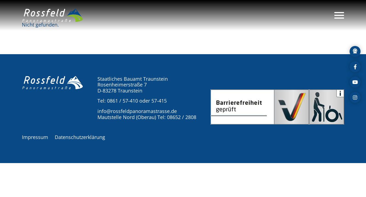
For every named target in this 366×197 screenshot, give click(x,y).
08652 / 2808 (181, 117)
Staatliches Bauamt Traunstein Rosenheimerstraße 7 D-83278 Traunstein (132, 85)
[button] (52, 15)
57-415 (159, 100)
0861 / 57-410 (122, 100)
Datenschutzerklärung (80, 137)
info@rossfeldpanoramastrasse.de (137, 111)
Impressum (35, 137)
